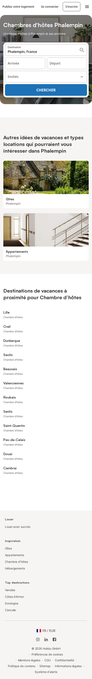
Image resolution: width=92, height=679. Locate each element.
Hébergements (15, 568)
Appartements (14, 555)
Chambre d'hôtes (16, 561)
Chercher (46, 89)
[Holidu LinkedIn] (46, 639)
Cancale (10, 610)
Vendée (10, 590)
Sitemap (44, 666)
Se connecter (50, 7)
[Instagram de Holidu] (38, 639)
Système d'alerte (46, 672)
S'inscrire (71, 7)
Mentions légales (29, 660)
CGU (47, 660)
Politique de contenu (21, 666)
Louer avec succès (17, 526)
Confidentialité (64, 660)
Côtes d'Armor (14, 596)
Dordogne (11, 603)
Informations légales (68, 666)
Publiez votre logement (18, 7)
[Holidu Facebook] (54, 639)
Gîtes (8, 548)
